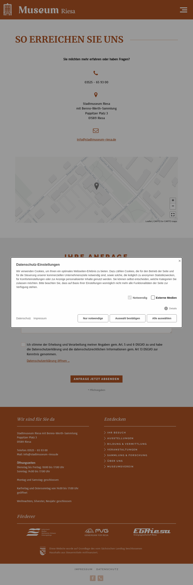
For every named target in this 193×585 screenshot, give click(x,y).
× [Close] (179, 260)
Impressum (40, 318)
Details (173, 308)
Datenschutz (23, 318)
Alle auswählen (161, 318)
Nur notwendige (93, 318)
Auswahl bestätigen (127, 318)
